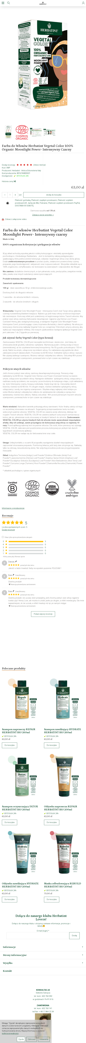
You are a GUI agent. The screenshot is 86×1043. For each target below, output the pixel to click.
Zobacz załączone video (16, 219)
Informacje (43, 947)
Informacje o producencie (13, 508)
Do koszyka (9, 745)
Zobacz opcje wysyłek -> (43, 215)
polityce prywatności (10, 1033)
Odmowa (31, 1039)
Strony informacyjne (43, 955)
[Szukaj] (8, 3)
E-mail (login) (42, 931)
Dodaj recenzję (8, 530)
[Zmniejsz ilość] (15, 195)
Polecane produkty (13, 668)
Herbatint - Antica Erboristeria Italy (26, 170)
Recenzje (7, 515)
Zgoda (21, 1039)
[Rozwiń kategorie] (3, 3)
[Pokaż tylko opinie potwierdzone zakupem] (3, 537)
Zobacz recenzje (39, 165)
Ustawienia (43, 1039)
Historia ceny (8, 181)
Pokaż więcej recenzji (43, 614)
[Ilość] (10, 195)
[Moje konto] (83, 3)
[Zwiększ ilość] (5, 195)
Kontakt (7, 971)
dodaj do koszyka (53, 195)
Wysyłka (43, 963)
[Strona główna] (43, 3)
